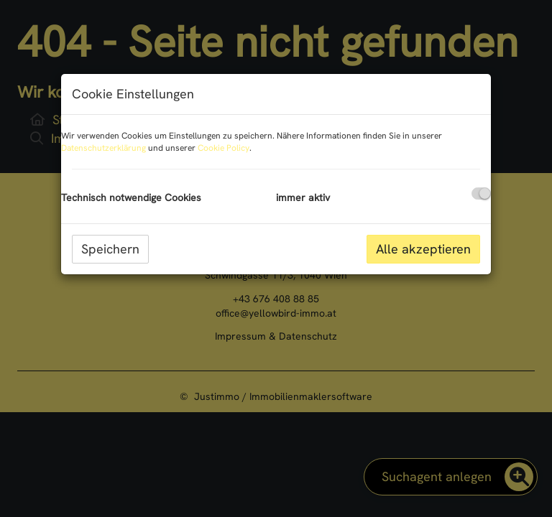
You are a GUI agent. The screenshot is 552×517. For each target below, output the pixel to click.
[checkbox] (481, 193)
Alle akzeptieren (423, 249)
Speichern (110, 249)
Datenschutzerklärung (103, 148)
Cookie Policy (223, 148)
